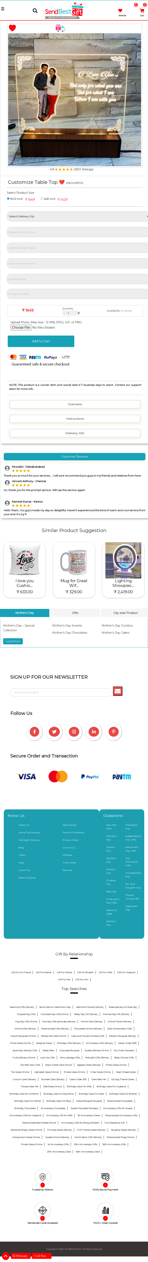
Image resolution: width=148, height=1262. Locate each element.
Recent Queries (27, 877)
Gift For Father (64, 972)
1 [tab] (62, 605)
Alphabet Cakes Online (46, 1072)
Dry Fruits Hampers (124, 1050)
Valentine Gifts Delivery (22, 1007)
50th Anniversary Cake (88, 1151)
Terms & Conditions (73, 832)
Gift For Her (64, 979)
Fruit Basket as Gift (115, 1122)
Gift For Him (81, 979)
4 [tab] (80, 605)
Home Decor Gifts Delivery (88, 1137)
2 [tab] (68, 605)
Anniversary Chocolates (53, 1108)
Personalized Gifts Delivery (55, 1028)
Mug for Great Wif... (74, 583)
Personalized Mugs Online (120, 1137)
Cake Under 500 (78, 1079)
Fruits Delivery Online (24, 1057)
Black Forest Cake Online (58, 1065)
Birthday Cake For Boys (58, 1101)
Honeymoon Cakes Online (26, 1137)
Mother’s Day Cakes (115, 632)
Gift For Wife (105, 972)
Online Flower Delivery (120, 1021)
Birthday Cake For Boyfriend (59, 1093)
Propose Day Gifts (26, 1014)
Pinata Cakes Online (74, 1072)
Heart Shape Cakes (126, 1072)
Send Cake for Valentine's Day (55, 1007)
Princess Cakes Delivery (59, 1129)
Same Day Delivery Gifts (24, 1050)
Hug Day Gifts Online (26, 1021)
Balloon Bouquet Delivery (122, 1036)
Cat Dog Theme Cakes (122, 1079)
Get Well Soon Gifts (30, 1065)
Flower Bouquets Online (23, 1036)
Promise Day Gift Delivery (116, 1014)
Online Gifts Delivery (25, 1028)
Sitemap (67, 870)
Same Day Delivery (29, 832)
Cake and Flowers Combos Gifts (87, 1036)
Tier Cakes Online (20, 1072)
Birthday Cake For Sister (91, 1093)
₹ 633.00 (24, 592)
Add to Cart (41, 341)
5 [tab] (86, 605)
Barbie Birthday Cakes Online (26, 1129)
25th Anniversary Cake (59, 1151)
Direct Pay (25, 870)
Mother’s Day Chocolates (69, 632)
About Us (24, 824)
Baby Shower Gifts (124, 1057)
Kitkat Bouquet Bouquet (89, 1101)
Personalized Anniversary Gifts (121, 1115)
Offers (22, 855)
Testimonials (69, 824)
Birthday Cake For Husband (111, 1086)
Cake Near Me (99, 1079)
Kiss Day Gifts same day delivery (59, 1021)
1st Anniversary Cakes (88, 1115)
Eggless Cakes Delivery (89, 1065)
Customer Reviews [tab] (74, 456)
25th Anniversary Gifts (85, 1144)
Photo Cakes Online (20, 1043)
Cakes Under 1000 (127, 1043)
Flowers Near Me (29, 1086)
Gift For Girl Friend (21, 972)
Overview (75, 404)
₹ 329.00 (74, 592)
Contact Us (68, 847)
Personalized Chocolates (120, 1101)
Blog (21, 847)
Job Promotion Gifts (131, 862)
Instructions (75, 419)
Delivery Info (74, 433)
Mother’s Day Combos (117, 625)
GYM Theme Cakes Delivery (91, 1129)
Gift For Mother (44, 972)
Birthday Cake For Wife (79, 1086)
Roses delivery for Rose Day (123, 1007)
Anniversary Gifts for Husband (25, 1115)
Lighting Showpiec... (123, 583)
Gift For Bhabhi (85, 972)
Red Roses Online (52, 1086)
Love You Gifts (47, 1057)
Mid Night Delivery (29, 839)
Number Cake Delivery (53, 1079)
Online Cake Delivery (92, 1021)
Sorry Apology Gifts (70, 1057)
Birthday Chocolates (25, 1108)
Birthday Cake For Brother (123, 1093)
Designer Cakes (44, 1043)
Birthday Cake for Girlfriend (24, 1093)
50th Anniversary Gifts (114, 1144)
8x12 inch (15, 199)
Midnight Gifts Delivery (97, 1057)
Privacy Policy (70, 839)
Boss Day (111, 891)
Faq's (21, 862)
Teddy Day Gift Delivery (86, 1014)
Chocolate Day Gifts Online (55, 1014)
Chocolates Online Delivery (88, 1028)
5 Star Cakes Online (100, 1072)
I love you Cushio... (24, 583)
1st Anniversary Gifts (58, 1144)
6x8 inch (48, 199)
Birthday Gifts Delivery (69, 1043)
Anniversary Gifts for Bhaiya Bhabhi (80, 1122)
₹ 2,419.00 (123, 592)
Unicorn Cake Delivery (24, 1079)
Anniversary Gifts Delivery (99, 1043)
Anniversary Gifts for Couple (117, 1108)
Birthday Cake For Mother (27, 1101)
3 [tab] (74, 605)
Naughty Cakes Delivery (123, 1129)
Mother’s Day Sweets (67, 625)
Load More (13, 641)
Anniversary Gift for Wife (59, 1115)
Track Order (69, 862)
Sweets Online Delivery (57, 1137)
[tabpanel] (24, 570)
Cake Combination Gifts (119, 1028)
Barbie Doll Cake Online (53, 1036)
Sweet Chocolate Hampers (84, 1108)
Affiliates (67, 855)
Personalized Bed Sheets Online (39, 1122)
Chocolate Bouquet (69, 1050)
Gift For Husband (126, 972)
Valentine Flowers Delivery (90, 1007)
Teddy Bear (48, 1050)
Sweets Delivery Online (97, 1050)
